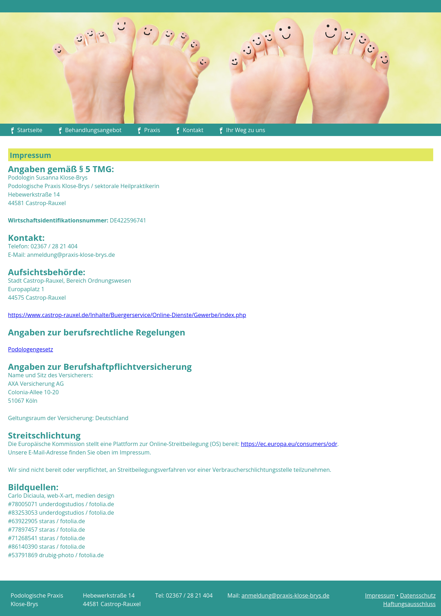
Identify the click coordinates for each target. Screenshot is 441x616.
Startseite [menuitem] (30, 130)
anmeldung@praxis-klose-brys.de (285, 595)
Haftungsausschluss (409, 604)
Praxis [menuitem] (152, 130)
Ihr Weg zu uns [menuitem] (245, 130)
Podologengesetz (30, 349)
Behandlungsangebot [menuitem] (93, 130)
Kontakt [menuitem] (193, 130)
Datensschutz (418, 595)
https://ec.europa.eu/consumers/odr (289, 444)
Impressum (380, 595)
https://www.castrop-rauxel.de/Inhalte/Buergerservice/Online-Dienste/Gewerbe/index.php (127, 315)
